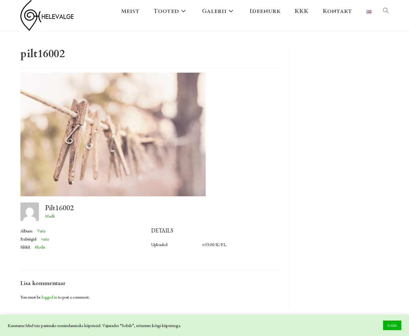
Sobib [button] (392, 325)
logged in (49, 297)
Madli (50, 216)
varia (45, 239)
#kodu (40, 247)
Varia (41, 231)
